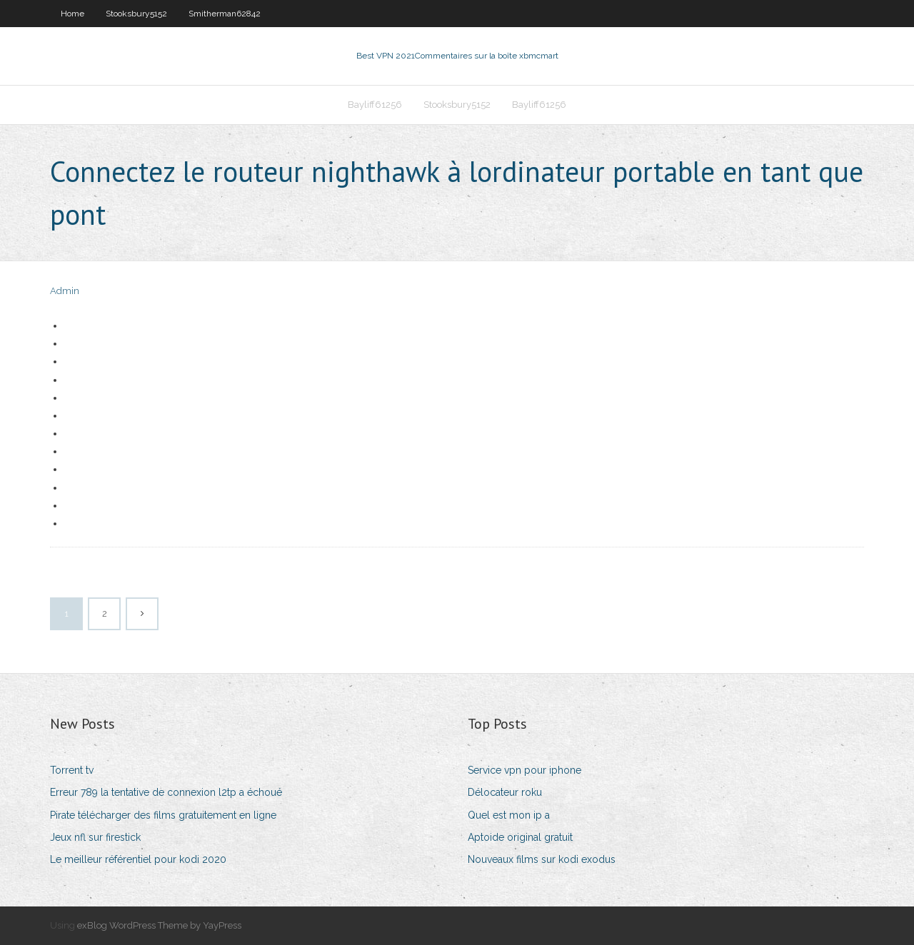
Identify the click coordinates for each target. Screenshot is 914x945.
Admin (64, 290)
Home (72, 14)
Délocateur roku (505, 792)
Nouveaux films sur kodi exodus (542, 859)
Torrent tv (72, 770)
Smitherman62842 (225, 14)
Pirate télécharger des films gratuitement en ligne (163, 815)
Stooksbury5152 (136, 14)
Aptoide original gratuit (520, 837)
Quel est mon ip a (509, 815)
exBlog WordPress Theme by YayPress (159, 925)
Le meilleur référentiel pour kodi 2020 (138, 859)
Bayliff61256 (375, 104)
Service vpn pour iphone (524, 770)
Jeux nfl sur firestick (95, 837)
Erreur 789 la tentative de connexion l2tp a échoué (166, 792)
